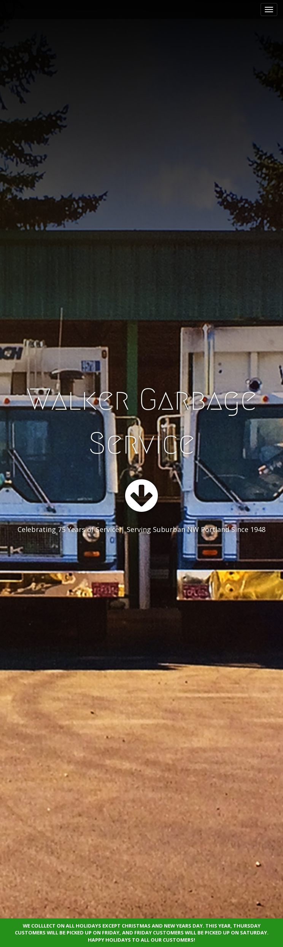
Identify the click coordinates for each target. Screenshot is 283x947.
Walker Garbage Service (142, 421)
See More (141, 560)
